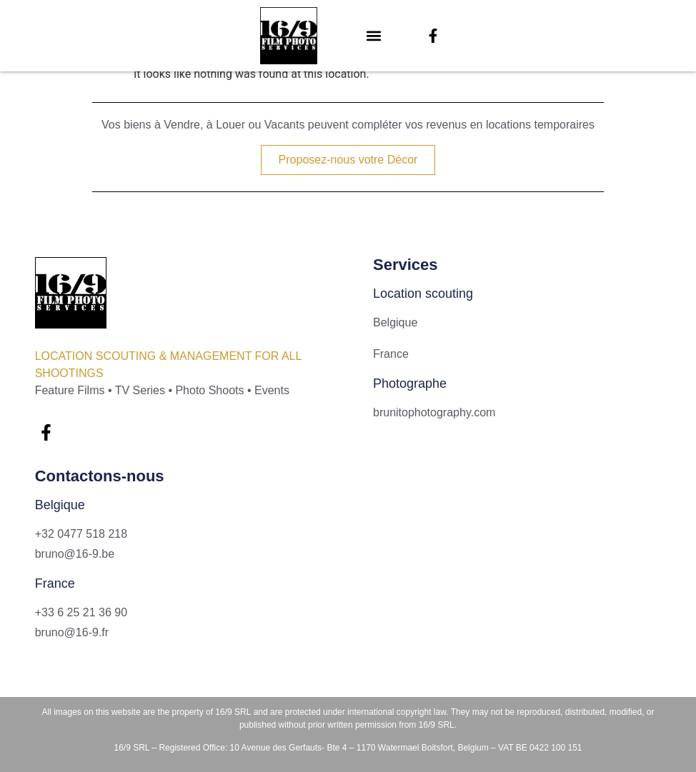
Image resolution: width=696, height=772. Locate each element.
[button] (374, 36)
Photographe (410, 383)
